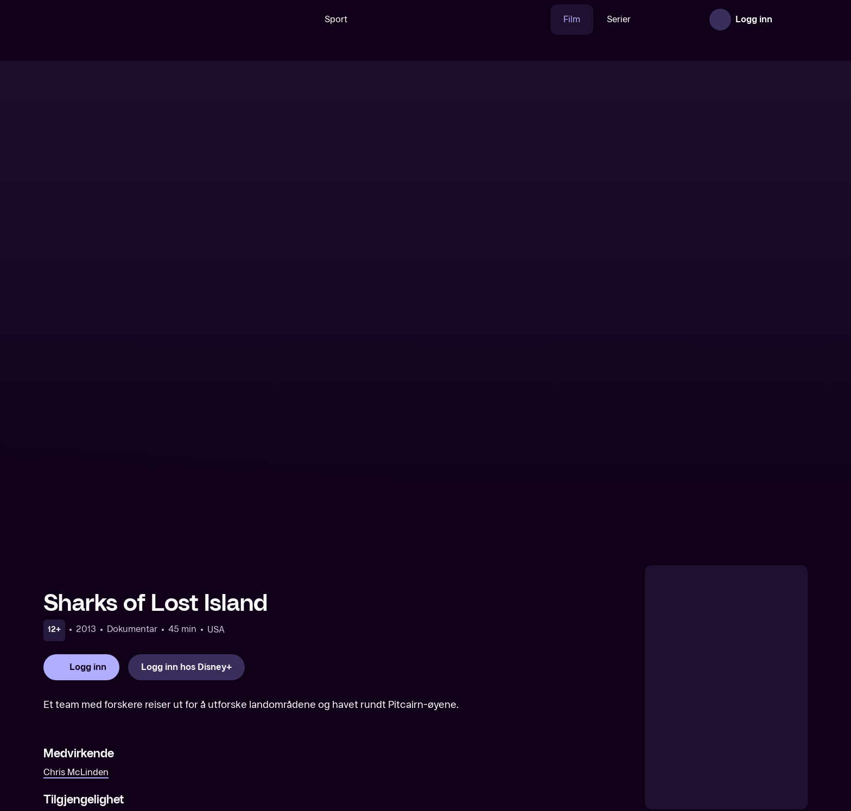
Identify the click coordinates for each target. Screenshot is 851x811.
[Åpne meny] (792, 19)
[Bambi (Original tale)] (717, 732)
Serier (585, 19)
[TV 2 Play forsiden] (124, 19)
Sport (302, 19)
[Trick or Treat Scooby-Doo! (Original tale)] (522, 732)
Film (538, 19)
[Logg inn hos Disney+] (186, 454)
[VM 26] (421, 19)
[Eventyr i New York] (134, 732)
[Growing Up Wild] (328, 732)
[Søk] (262, 19)
